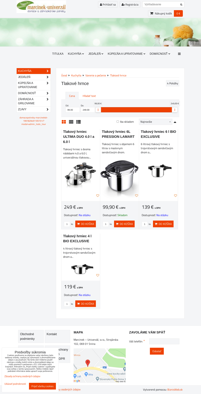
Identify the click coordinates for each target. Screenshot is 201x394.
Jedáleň (95, 53)
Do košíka (85, 224)
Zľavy (34, 109)
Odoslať (156, 351)
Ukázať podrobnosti (15, 383)
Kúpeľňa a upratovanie (126, 53)
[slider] (98, 110)
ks (68, 224)
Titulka (57, 53)
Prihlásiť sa (108, 4)
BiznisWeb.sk (175, 389)
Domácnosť (160, 53)
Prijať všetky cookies (42, 386)
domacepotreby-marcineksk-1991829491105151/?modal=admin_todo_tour (34, 121)
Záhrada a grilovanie (34, 101)
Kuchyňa (76, 53)
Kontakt (52, 334)
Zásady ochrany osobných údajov (61, 389)
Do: (88, 108)
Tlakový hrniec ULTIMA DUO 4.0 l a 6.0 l (78, 137)
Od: (73, 108)
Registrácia (130, 4)
